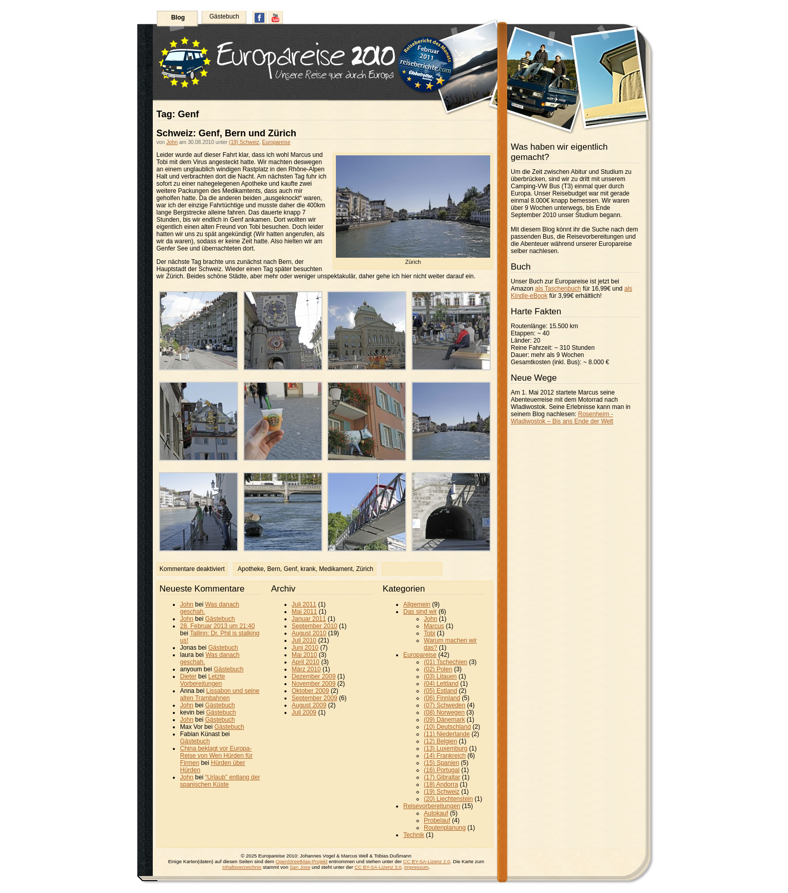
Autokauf (436, 813)
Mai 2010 (304, 654)
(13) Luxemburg (446, 748)
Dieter (188, 676)
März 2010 (306, 669)
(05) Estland (440, 690)
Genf (290, 569)
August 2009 (309, 705)
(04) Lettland (441, 683)
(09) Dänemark (444, 719)
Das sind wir (420, 611)
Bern (273, 569)
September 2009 (314, 698)
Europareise (276, 142)
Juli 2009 (304, 712)
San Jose (300, 867)
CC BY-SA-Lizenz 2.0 (426, 861)
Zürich (364, 569)
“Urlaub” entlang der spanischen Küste (220, 781)
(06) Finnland (442, 698)
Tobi (429, 633)
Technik (413, 834)
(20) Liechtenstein (448, 798)
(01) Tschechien (446, 662)
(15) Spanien (441, 762)
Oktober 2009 (310, 690)
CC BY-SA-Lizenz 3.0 (377, 867)
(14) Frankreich (444, 755)
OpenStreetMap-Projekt (302, 861)
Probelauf (437, 820)
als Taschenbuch (558, 288)
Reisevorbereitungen (431, 806)
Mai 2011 (304, 611)
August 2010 (309, 633)
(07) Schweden (444, 705)
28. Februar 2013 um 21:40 (217, 626)
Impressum (416, 867)
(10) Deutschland (447, 726)
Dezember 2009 (313, 676)
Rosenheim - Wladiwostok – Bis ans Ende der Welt (562, 417)
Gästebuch (224, 16)
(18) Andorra (441, 784)
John (171, 142)
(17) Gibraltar (442, 777)
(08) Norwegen (444, 712)
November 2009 (313, 683)
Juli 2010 (304, 640)
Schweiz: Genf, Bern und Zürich (226, 133)
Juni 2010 (305, 647)
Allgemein (417, 604)
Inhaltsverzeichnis (241, 867)
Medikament (335, 569)
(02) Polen (438, 669)
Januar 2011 (309, 618)
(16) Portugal (441, 770)
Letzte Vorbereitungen (202, 680)
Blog (178, 17)
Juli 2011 (304, 604)
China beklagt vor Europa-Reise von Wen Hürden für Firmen (216, 755)
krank (307, 569)
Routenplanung (444, 827)
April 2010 (305, 662)
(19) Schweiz (244, 142)
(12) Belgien (440, 741)
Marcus (434, 626)
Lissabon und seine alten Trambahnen (219, 694)
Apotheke (251, 569)
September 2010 (314, 626)
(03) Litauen (440, 676)
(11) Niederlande (447, 734)
